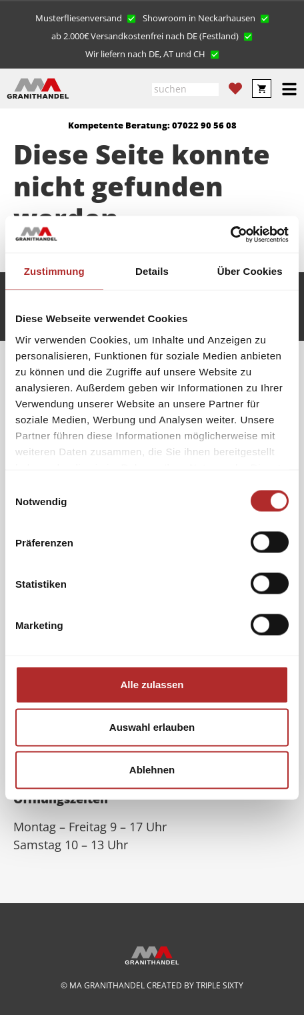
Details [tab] (152, 271)
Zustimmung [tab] (54, 271)
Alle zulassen (151, 684)
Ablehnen (152, 769)
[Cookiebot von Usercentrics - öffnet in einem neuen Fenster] (230, 234)
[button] (85, 17)
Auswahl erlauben (152, 727)
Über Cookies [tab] (250, 271)
